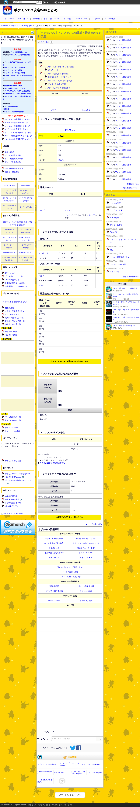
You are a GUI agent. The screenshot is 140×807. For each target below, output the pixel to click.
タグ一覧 (67, 19)
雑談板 (6, 109)
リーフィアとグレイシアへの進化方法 (17, 91)
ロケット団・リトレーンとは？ (14, 88)
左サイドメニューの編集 (11, 513)
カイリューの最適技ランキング (17, 126)
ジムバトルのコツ (86, 553)
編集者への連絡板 (12, 172)
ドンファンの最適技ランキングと (18, 133)
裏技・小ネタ (54, 558)
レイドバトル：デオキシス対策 (14, 73)
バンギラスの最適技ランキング (17, 119)
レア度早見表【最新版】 (54, 543)
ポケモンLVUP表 (11, 428)
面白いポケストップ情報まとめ (70, 567)
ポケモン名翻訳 (86, 601)
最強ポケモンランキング (86, 539)
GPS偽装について (12, 280)
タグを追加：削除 (51, 42)
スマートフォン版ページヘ (70, 795)
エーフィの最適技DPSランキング (18, 136)
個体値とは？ (54, 548)
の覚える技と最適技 (56, 74)
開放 (111, 250)
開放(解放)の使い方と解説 (13, 85)
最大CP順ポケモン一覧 (14, 318)
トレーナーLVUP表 (12, 431)
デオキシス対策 (116, 225)
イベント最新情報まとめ (18, 52)
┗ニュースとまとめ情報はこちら (14, 302)
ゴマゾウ (54, 110)
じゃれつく (43, 285)
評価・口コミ (23, 19)
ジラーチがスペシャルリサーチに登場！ (17, 93)
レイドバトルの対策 (118, 264)
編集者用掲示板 (11, 496)
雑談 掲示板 (54, 586)
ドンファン (69, 210)
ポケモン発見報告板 (86, 586)
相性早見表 (9, 308)
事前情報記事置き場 (13, 503)
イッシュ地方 (115, 203)
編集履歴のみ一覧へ (131, 188)
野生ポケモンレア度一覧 (15, 321)
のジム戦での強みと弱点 (57, 81)
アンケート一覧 (81, 19)
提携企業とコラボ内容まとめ (16, 286)
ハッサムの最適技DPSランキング (18, 139)
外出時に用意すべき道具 (15, 283)
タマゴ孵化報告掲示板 (54, 591)
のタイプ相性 (58, 84)
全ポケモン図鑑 (54, 600)
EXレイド (114, 232)
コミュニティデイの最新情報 (20, 55)
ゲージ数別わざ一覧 (13, 417)
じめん (61, 160)
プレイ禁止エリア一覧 (14, 276)
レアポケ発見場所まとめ (15, 311)
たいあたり (43, 253)
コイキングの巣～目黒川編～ (70, 577)
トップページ (8, 19)
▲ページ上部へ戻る (94, 524)
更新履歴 (36, 19)
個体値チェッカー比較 (86, 548)
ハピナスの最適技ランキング (16, 123)
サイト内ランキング (52, 19)
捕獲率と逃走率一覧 (13, 324)
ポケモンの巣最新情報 (54, 539)
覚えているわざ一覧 (13, 420)
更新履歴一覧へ (133, 184)
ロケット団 (114, 272)
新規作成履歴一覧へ (131, 277)
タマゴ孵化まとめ (12, 314)
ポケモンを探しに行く (14, 461)
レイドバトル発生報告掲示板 (14, 112)
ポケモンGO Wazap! (13, 477)
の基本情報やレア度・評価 (58, 67)
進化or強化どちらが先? (54, 553)
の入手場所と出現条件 (56, 88)
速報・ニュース (86, 558)
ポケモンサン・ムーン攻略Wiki (17, 474)
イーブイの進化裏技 (70, 572)
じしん (42, 276)
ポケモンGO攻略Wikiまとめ (36, 10)
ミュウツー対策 (116, 210)
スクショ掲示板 (86, 591)
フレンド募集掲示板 (11, 106)
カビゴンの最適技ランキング (16, 129)
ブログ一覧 (96, 19)
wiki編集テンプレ (12, 506)
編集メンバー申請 (12, 499)
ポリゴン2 (86, 110)
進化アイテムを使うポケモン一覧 (86, 543)
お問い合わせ (32, 805)
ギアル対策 (114, 218)
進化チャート (53, 70)
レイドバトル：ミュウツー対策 (14, 67)
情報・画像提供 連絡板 (14, 168)
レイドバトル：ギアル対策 (13, 70)
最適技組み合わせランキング (59, 77)
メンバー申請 (110, 19)
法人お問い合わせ (44, 805)
